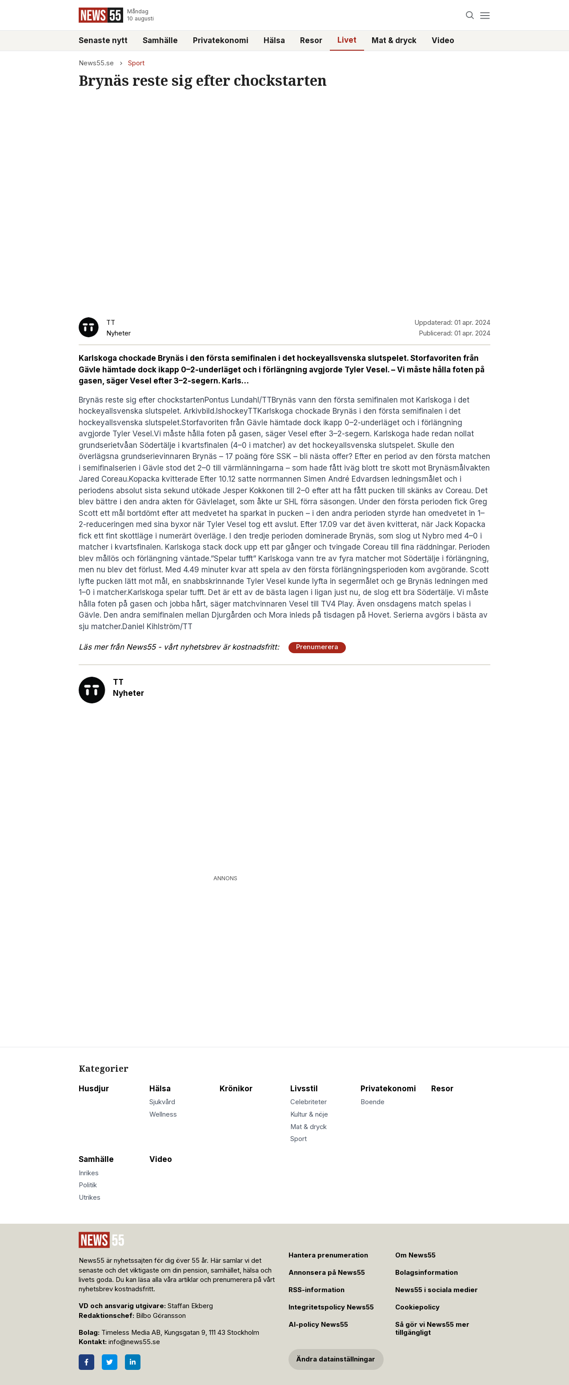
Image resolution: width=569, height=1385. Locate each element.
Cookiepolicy (417, 1307)
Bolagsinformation (426, 1273)
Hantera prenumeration (328, 1255)
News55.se (96, 63)
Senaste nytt (103, 40)
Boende (373, 1102)
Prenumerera (317, 647)
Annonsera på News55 (327, 1273)
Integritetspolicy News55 (331, 1307)
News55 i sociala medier (436, 1290)
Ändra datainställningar (335, 1359)
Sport (136, 63)
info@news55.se (134, 1342)
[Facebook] (86, 1362)
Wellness (163, 1114)
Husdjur (94, 1088)
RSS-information (317, 1290)
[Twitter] (109, 1362)
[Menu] (484, 15)
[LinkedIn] (132, 1362)
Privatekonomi (220, 40)
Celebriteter (308, 1102)
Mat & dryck (394, 40)
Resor (311, 40)
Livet (347, 40)
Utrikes (89, 1197)
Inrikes (89, 1173)
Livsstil (304, 1088)
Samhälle (160, 40)
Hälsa (274, 40)
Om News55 (415, 1255)
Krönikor (236, 1088)
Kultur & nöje (309, 1114)
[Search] (470, 15)
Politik (88, 1185)
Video (443, 40)
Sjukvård (162, 1102)
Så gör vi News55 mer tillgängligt (432, 1329)
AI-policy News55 (318, 1325)
